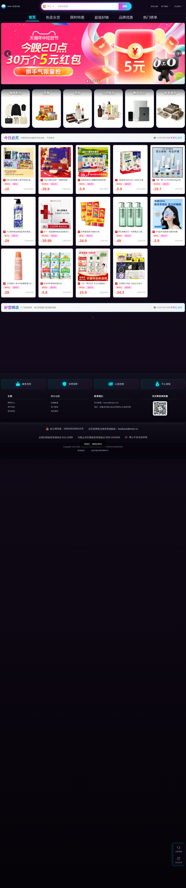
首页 (32, 17)
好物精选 (54, 403)
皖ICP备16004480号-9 (99, 451)
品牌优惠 (126, 17)
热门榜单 (150, 17)
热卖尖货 (53, 17)
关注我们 (177, 6)
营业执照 (11, 411)
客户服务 (164, 6)
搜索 (125, 6)
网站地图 (55, 396)
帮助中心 (11, 403)
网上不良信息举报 (136, 437)
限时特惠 (77, 17)
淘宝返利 (54, 411)
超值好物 (102, 17)
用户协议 (11, 407)
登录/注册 (154, 6)
